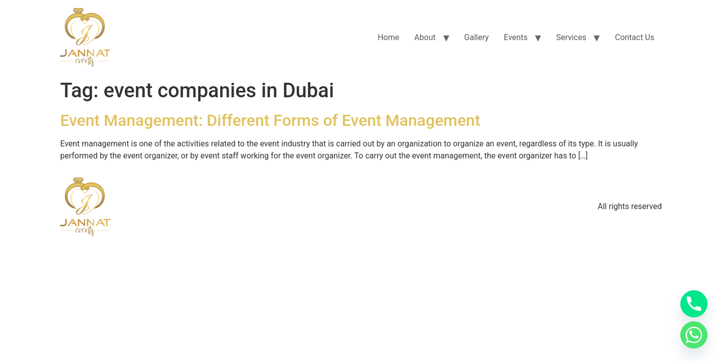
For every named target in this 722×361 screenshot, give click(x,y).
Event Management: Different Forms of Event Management (270, 120)
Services (571, 37)
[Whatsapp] (693, 334)
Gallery (476, 37)
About (425, 37)
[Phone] (693, 303)
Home (388, 37)
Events (515, 37)
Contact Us (634, 37)
